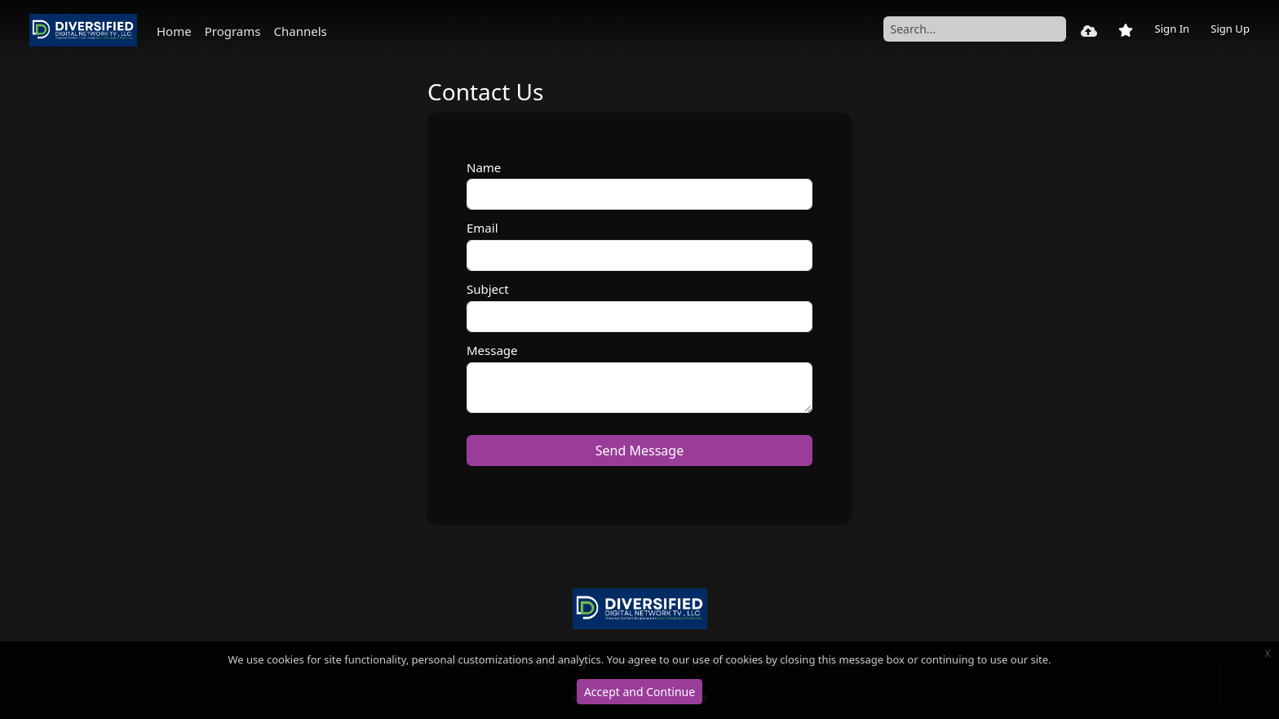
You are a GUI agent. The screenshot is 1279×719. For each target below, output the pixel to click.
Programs (233, 31)
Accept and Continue (639, 691)
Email (482, 228)
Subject (488, 289)
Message (492, 350)
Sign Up (1230, 28)
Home (174, 31)
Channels (299, 31)
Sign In (1171, 28)
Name (484, 167)
